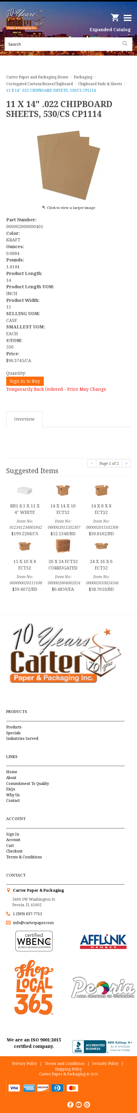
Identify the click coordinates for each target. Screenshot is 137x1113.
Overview (24, 419)
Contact (13, 800)
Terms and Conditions (65, 1063)
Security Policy (105, 1063)
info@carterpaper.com (33, 922)
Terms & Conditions (24, 857)
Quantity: (16, 373)
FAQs (10, 789)
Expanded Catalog (110, 29)
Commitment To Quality (27, 783)
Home (11, 771)
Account (13, 839)
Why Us (13, 795)
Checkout (14, 851)
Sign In (12, 834)
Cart (10, 845)
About (11, 777)
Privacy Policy (24, 1063)
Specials (13, 733)
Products (14, 727)
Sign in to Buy (25, 381)
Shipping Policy (68, 1069)
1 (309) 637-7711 (27, 913)
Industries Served (22, 738)
